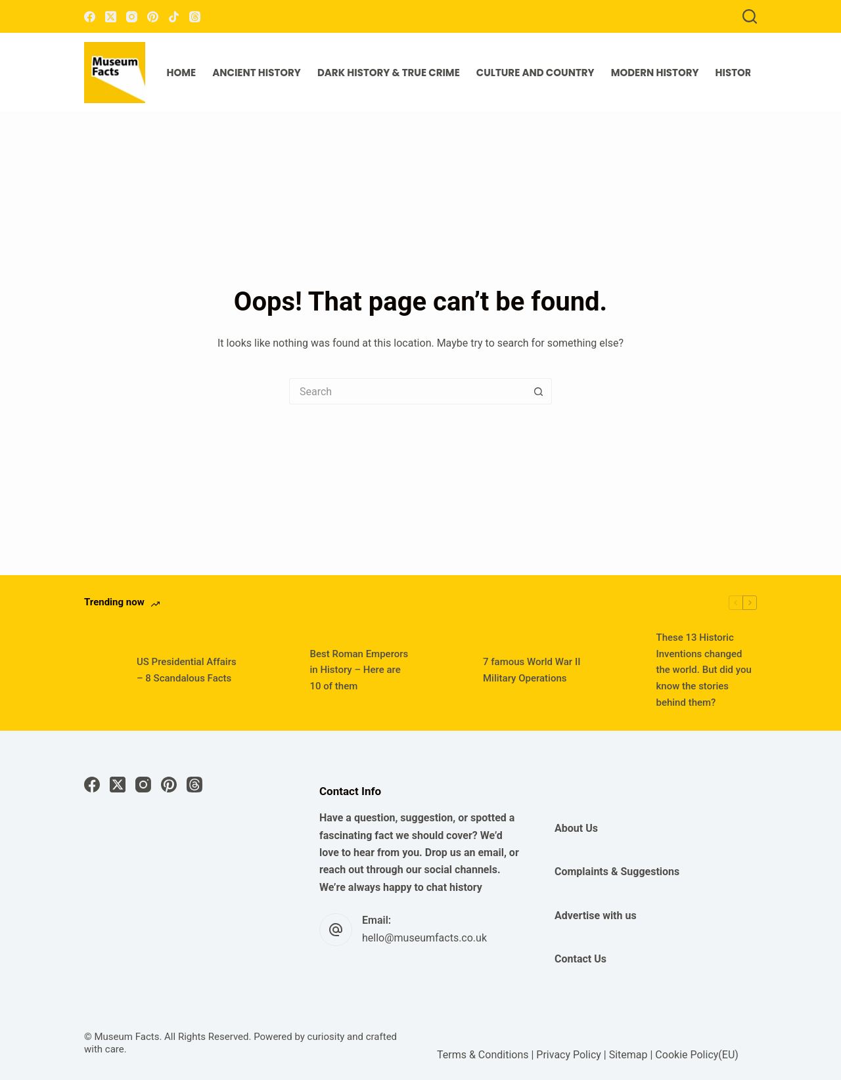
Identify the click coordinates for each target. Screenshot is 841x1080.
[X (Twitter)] (110, 16)
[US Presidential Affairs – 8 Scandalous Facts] (104, 670)
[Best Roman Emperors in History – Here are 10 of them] (277, 670)
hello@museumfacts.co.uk (424, 938)
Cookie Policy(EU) (696, 1054)
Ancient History (256, 72)
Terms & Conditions (483, 1054)
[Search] (749, 16)
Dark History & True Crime (388, 72)
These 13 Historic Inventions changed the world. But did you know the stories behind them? (704, 670)
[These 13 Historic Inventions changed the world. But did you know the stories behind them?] (623, 670)
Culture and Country (535, 72)
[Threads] (194, 16)
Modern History (655, 72)
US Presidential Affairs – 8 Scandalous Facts (187, 670)
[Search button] (539, 391)
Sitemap (628, 1054)
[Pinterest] (152, 16)
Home (181, 72)
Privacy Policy (568, 1054)
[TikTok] (173, 16)
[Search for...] (407, 391)
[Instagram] (131, 16)
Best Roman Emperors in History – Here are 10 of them (359, 670)
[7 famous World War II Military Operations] (450, 670)
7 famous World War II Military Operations (531, 670)
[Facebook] (89, 16)
